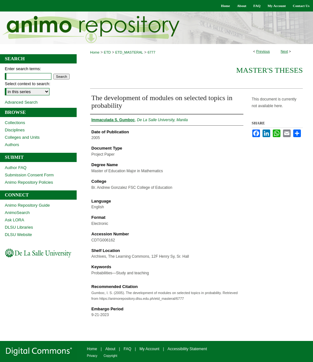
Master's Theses (269, 70)
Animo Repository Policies (29, 182)
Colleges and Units (22, 137)
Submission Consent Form (29, 175)
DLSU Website (18, 234)
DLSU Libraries (19, 227)
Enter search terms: (23, 68)
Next (284, 51)
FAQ (127, 349)
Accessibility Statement (187, 349)
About (110, 349)
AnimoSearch (17, 212)
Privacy (92, 356)
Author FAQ (16, 167)
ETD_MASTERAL (129, 52)
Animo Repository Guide (27, 205)
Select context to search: (27, 83)
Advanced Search (21, 102)
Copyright (110, 356)
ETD (107, 52)
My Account (149, 349)
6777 (151, 52)
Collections (15, 122)
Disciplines (15, 130)
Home (94, 52)
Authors (12, 144)
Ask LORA (14, 220)
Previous (263, 51)
